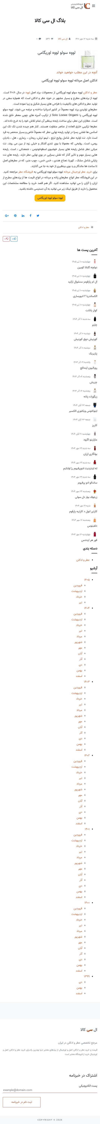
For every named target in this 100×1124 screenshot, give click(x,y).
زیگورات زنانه (90, 396)
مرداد (79, 636)
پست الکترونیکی (50, 1088)
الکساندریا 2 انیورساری (85, 296)
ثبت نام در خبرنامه (21, 1102)
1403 (87, 682)
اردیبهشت (76, 591)
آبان (80, 653)
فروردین (77, 585)
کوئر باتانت (91, 310)
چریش (93, 382)
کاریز (94, 425)
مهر (80, 648)
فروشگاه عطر (25, 172)
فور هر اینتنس (89, 540)
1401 (87, 829)
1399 (87, 976)
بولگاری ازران (90, 454)
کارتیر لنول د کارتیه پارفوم (83, 511)
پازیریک (93, 353)
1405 (87, 580)
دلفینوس (92, 526)
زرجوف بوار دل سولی (86, 497)
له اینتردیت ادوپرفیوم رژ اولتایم (80, 468)
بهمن (79, 670)
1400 (87, 903)
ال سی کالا (62, 39)
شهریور (78, 642)
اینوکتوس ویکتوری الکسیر (83, 411)
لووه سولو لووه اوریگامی (57, 52)
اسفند (79, 676)
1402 (87, 755)
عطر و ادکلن (83, 560)
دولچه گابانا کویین (87, 267)
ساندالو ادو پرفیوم (87, 483)
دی (80, 665)
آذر (80, 659)
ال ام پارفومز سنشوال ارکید (82, 282)
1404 (87, 608)
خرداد (79, 597)
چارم (94, 325)
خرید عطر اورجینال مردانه (78, 172)
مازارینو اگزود (90, 439)
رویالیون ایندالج (88, 368)
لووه (28, 92)
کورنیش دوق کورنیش (85, 339)
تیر (80, 602)
